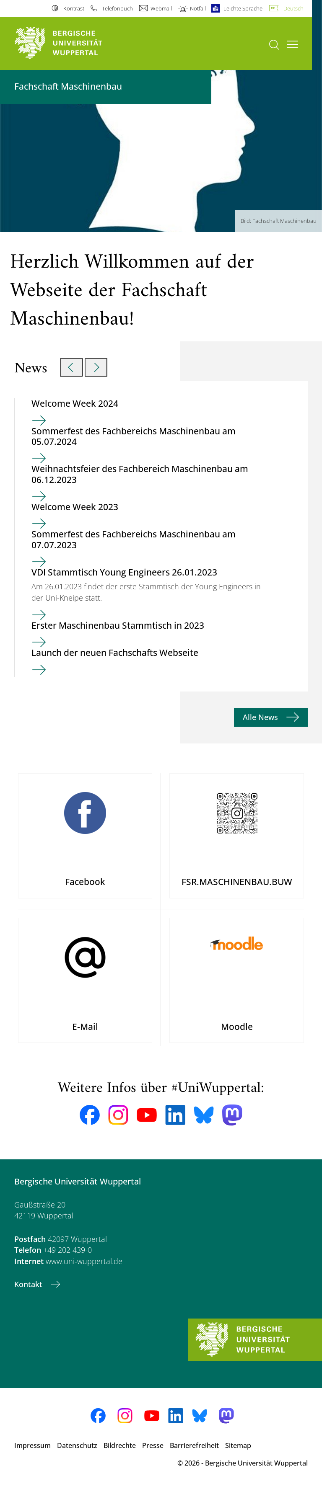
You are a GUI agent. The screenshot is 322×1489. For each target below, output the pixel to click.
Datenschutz (77, 1445)
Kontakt (29, 1284)
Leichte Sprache (242, 8)
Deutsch (293, 8)
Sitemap (238, 1445)
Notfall (198, 8)
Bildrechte (120, 1445)
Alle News (261, 717)
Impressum (32, 1445)
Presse (153, 1445)
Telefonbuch (117, 8)
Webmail (161, 8)
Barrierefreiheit (194, 1445)
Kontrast (73, 8)
